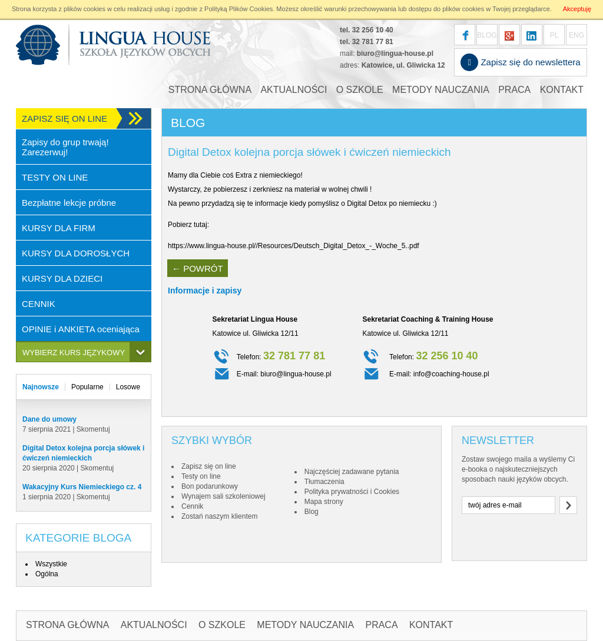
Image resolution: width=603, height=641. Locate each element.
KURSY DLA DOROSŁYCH (76, 253)
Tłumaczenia (324, 482)
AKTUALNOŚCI (293, 90)
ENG (576, 35)
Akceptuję (577, 8)
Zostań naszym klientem (219, 516)
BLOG (486, 35)
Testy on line (201, 476)
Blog (311, 512)
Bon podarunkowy (209, 486)
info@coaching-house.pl (451, 374)
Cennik (192, 506)
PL (554, 35)
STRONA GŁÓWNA (209, 90)
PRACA (514, 90)
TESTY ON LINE (55, 177)
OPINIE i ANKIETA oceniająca (81, 329)
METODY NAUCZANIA (440, 90)
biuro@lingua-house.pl (395, 53)
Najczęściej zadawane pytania (351, 472)
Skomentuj (93, 429)
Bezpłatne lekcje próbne (69, 203)
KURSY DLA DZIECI (62, 278)
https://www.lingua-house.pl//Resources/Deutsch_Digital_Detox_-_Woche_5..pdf (293, 246)
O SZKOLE (359, 90)
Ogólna (46, 574)
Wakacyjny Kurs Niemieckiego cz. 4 (81, 487)
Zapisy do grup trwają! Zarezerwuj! (65, 147)
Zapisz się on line (208, 466)
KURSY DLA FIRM (58, 228)
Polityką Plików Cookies (238, 8)
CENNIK (38, 304)
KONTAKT (562, 90)
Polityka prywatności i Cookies (351, 492)
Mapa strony (323, 502)
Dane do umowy (49, 419)
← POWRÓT (197, 268)
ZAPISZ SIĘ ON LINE (64, 118)
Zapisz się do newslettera (520, 62)
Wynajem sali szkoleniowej (223, 496)
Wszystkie (51, 564)
